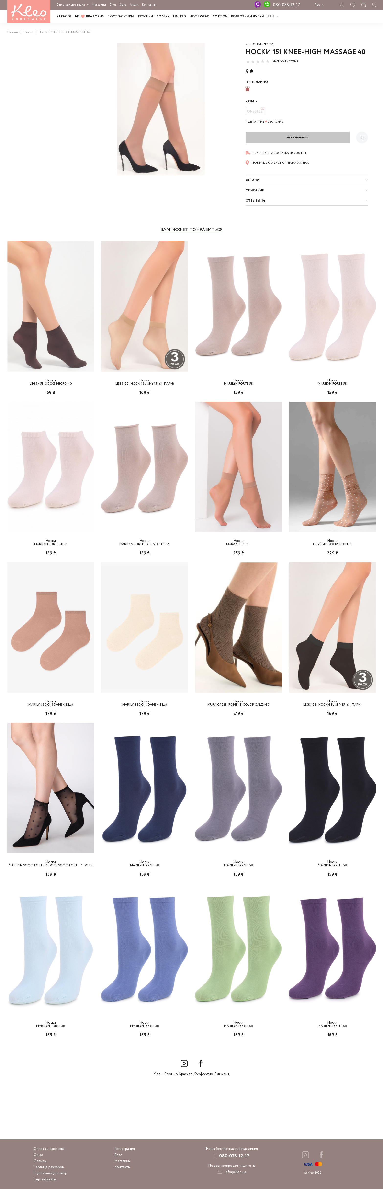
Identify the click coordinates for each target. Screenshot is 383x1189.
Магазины (99, 4)
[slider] (258, 61)
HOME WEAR (199, 16)
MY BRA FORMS (89, 16)
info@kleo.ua (235, 1172)
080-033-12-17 (286, 5)
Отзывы (40, 1161)
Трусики (145, 16)
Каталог (63, 16)
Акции (134, 4)
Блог (113, 4)
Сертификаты (45, 1179)
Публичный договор (50, 1173)
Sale (123, 4)
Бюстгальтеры (120, 16)
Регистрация (124, 1149)
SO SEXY (163, 16)
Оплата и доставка (70, 4)
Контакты (149, 4)
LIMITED (179, 16)
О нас (38, 1155)
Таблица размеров (49, 1167)
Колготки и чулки (247, 16)
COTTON (220, 16)
